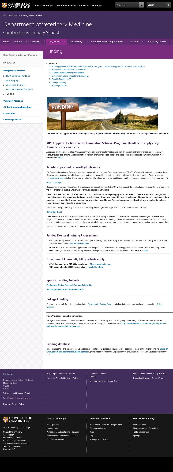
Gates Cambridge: (54, 182)
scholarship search (58, 178)
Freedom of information (13, 438)
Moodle (93, 377)
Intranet (135, 41)
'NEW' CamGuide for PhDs (18, 75)
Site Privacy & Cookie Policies (17, 397)
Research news (139, 425)
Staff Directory (75, 41)
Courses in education (55, 439)
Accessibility (8, 435)
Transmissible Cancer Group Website (149, 378)
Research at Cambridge (90, 5)
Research (35, 41)
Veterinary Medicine (13, 100)
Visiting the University (99, 439)
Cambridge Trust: (54, 212)
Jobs (92, 432)
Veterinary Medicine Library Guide (104, 381)
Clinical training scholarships (17, 107)
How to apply (12, 80)
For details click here (79, 243)
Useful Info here (96, 267)
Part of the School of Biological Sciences (63, 378)
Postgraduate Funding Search (100, 304)
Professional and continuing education (62, 432)
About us (18, 41)
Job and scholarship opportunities (106, 41)
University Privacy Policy (14, 404)
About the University (66, 5)
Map (91, 436)
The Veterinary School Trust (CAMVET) (149, 374)
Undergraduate (52, 425)
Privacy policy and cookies (14, 441)
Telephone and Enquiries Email (16, 393)
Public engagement (141, 432)
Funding (10, 93)
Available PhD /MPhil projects (19, 89)
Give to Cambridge (98, 428)
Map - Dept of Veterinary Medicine (60, 374)
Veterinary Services (157, 41)
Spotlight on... (139, 436)
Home (4, 15)
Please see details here (100, 264)
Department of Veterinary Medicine (20, 56)
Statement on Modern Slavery (16, 443)
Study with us (14, 15)
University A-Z (9, 449)
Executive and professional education (62, 436)
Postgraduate (52, 428)
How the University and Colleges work (106, 425)
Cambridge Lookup (98, 374)
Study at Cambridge (43, 5)
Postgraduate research (32, 15)
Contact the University (12, 432)
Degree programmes (16, 84)
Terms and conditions (12, 446)
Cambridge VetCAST (13, 119)
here (59, 158)
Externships (9, 113)
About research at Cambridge (145, 428)
